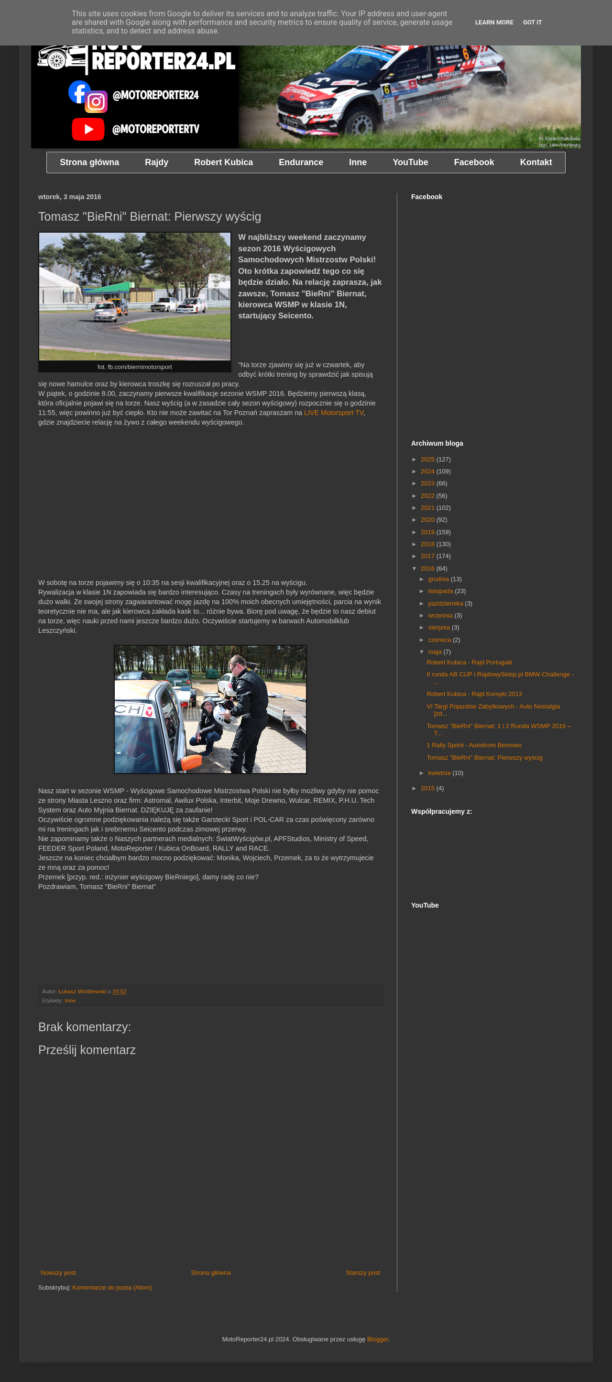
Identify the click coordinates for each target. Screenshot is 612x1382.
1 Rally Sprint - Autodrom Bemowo (474, 745)
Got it (532, 22)
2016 (429, 568)
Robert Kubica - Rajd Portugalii (469, 662)
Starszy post (363, 1272)
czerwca (440, 639)
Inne (70, 1000)
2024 (429, 471)
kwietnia (440, 772)
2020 (429, 519)
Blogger (377, 1339)
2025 (429, 459)
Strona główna (211, 1272)
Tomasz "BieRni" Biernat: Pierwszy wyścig (484, 757)
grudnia (439, 579)
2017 (429, 556)
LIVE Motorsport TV (333, 412)
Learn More (494, 22)
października (446, 603)
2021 (429, 507)
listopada (441, 591)
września (441, 615)
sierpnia (440, 627)
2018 (429, 544)
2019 (429, 532)
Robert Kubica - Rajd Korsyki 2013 (474, 693)
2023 (429, 483)
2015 (429, 788)
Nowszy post (58, 1272)
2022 (429, 495)
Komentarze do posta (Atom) (112, 1287)
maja (436, 651)
